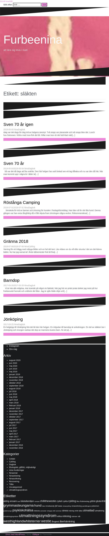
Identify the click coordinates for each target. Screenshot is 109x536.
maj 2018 (13, 397)
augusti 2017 (14, 422)
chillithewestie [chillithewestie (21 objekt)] (48, 501)
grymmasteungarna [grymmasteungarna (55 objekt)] (18, 505)
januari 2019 (14, 374)
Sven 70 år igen (18, 124)
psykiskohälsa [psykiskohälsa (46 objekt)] (22, 510)
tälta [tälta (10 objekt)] (80, 511)
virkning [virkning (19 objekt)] (66, 516)
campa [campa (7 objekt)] (36, 501)
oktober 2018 (15, 383)
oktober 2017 (15, 417)
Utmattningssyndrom (18, 490)
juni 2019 (13, 369)
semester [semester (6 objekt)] (43, 511)
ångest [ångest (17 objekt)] (55, 521)
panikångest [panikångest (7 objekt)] (86, 506)
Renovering (14, 481)
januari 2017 (14, 442)
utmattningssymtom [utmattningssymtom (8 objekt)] (10, 516)
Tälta (11, 484)
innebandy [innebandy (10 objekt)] (50, 506)
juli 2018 (12, 391)
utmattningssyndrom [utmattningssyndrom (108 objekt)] (37, 515)
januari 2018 (14, 408)
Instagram (14, 346)
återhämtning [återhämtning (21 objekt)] (67, 521)
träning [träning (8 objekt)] (71, 511)
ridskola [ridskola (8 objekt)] (37, 511)
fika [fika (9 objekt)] (77, 501)
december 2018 (16, 377)
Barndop (11, 280)
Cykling (31, 246)
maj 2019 (13, 371)
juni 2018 (13, 394)
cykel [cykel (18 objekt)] (59, 501)
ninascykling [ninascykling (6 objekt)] (67, 506)
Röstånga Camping (21, 202)
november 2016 (16, 448)
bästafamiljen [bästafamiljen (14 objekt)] (27, 501)
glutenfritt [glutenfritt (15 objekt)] (100, 501)
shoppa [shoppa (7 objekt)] (50, 511)
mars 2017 (13, 436)
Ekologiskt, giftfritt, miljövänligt (22, 467)
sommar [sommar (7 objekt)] (59, 511)
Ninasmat (13, 473)
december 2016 (16, 445)
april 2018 (13, 400)
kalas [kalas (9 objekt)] (60, 506)
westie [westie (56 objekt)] (46, 521)
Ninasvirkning (15, 478)
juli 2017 (12, 425)
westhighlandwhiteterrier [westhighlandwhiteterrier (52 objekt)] (22, 521)
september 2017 (16, 420)
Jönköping (13, 319)
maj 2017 (13, 431)
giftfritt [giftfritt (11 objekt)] (93, 501)
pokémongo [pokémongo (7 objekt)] (7, 511)
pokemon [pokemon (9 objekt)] (95, 506)
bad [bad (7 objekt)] (18, 501)
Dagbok (21, 129)
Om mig (13, 349)
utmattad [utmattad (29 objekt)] (88, 510)
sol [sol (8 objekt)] (54, 511)
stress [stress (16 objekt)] (65, 510)
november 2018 (16, 380)
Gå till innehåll (6, 1)
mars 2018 (13, 403)
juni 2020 (13, 363)
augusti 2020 (14, 360)
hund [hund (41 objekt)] (37, 505)
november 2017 (16, 414)
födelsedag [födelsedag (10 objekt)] (84, 501)
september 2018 (16, 386)
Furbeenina (32, 39)
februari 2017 (15, 439)
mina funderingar (16, 470)
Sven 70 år (13, 163)
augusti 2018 (14, 388)
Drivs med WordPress (15, 534)
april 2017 (13, 434)
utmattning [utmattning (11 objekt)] (99, 511)
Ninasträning (14, 476)
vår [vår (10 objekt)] (79, 516)
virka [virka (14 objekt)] (59, 516)
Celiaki (12, 459)
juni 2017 (13, 428)
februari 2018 (15, 405)
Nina (16, 129)
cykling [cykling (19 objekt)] (72, 501)
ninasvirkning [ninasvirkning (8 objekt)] (77, 506)
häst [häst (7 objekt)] (43, 506)
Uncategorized (15, 487)
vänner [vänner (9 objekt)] (74, 516)
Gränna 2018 (15, 241)
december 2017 (16, 411)
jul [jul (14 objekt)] (56, 506)
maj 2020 (13, 366)
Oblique (35, 534)
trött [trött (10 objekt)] (76, 511)
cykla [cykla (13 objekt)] (65, 501)
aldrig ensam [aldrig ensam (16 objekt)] (10, 501)
